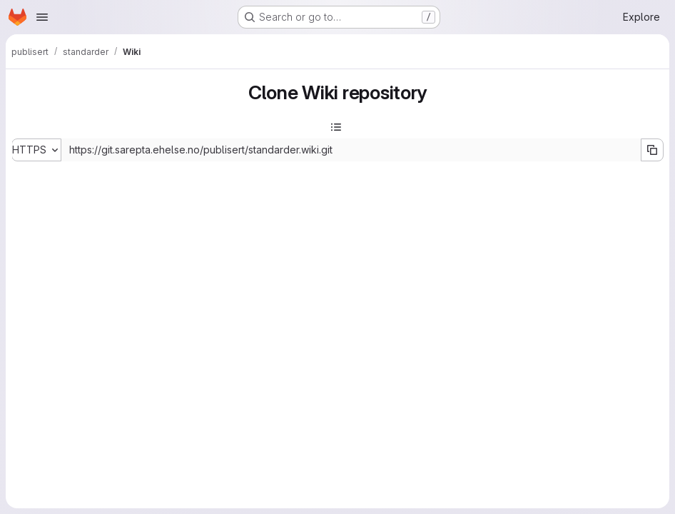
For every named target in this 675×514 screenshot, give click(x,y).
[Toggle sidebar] (336, 127)
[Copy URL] (652, 149)
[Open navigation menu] (42, 17)
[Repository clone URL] (351, 149)
